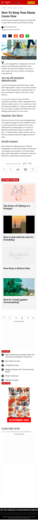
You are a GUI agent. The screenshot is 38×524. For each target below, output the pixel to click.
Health (15, 510)
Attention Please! (11, 380)
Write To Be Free (11, 376)
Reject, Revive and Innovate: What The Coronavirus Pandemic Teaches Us (19, 355)
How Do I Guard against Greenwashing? (15, 301)
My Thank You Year (12, 361)
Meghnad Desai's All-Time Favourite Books (19, 370)
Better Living (6, 510)
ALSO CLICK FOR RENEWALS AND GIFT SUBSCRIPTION (16, 432)
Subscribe (31, 2)
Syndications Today (13, 518)
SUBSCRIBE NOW (10, 428)
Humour (21, 510)
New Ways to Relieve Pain (16, 268)
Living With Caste (12, 365)
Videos (28, 510)
